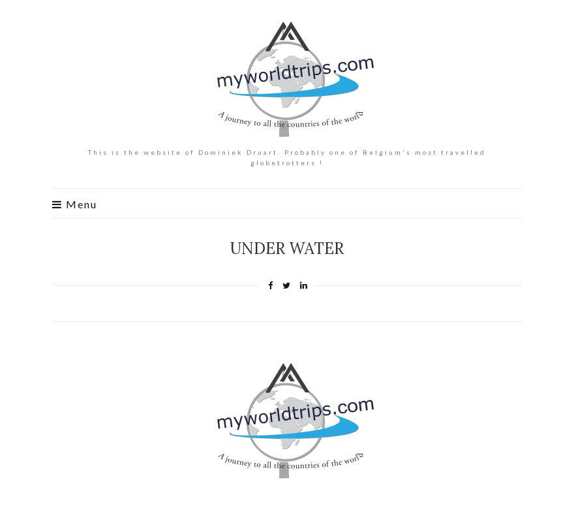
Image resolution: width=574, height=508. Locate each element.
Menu (74, 204)
